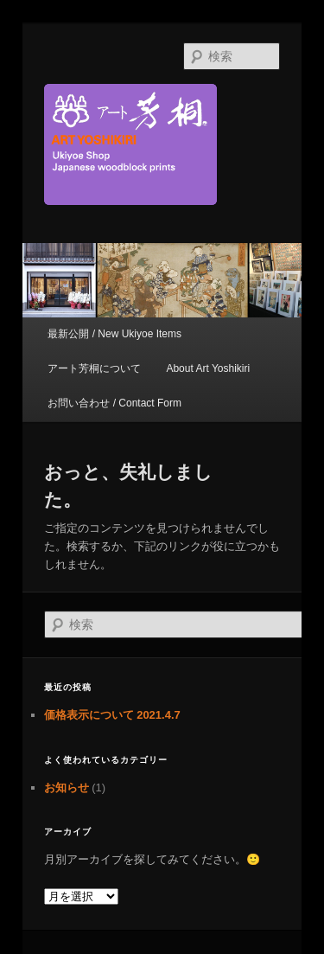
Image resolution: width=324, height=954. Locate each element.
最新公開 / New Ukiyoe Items (114, 334)
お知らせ (66, 787)
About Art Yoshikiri (208, 368)
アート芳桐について (94, 368)
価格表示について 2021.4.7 (112, 714)
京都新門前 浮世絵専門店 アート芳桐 (162, 144)
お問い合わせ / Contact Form (114, 403)
